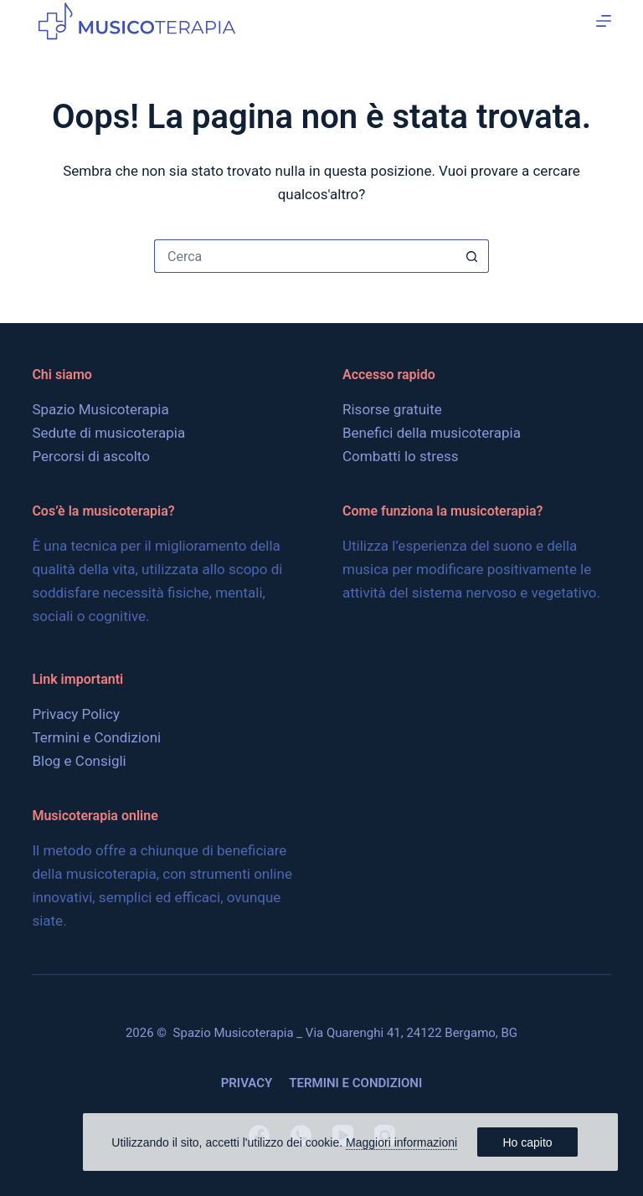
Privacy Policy (76, 714)
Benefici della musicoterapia (431, 432)
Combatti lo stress (400, 456)
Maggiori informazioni (401, 1142)
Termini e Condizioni (96, 737)
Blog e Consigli (79, 760)
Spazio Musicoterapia (100, 409)
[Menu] (603, 20)
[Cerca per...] (304, 256)
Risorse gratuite (392, 409)
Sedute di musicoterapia (108, 432)
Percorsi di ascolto (91, 456)
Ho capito (527, 1142)
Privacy (247, 1083)
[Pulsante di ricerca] (472, 256)
